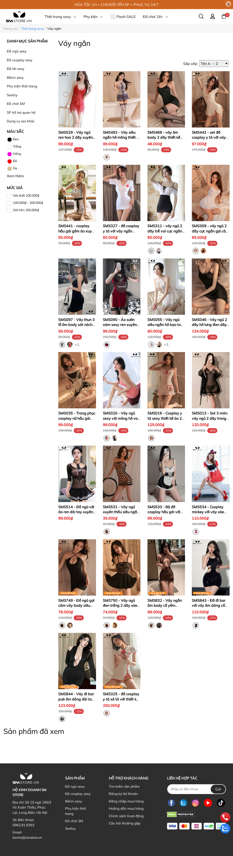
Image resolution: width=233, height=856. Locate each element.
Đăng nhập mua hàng (126, 801)
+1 (77, 344)
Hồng (14, 154)
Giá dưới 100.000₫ (26, 195)
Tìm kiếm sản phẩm (124, 786)
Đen (13, 139)
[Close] (228, 4)
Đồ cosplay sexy (19, 60)
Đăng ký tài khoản (123, 794)
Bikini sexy (15, 77)
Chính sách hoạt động (126, 816)
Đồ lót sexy (15, 69)
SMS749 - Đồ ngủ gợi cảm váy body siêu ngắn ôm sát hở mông (76, 605)
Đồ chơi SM (16, 103)
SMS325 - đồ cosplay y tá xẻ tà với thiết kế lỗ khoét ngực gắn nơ (121, 699)
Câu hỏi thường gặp (124, 823)
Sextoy (12, 95)
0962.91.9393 (23, 825)
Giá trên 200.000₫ (26, 210)
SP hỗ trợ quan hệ (21, 112)
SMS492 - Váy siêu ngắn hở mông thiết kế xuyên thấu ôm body (121, 137)
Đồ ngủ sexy (16, 51)
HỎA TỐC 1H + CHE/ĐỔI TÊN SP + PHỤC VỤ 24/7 (116, 4)
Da (12, 168)
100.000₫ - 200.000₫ (28, 203)
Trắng (14, 147)
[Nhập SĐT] (196, 789)
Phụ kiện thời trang (22, 86)
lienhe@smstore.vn (27, 837)
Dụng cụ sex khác (21, 121)
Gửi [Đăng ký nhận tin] (218, 789)
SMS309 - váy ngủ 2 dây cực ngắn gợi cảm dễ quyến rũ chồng (210, 231)
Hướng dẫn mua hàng (126, 808)
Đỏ (12, 161)
